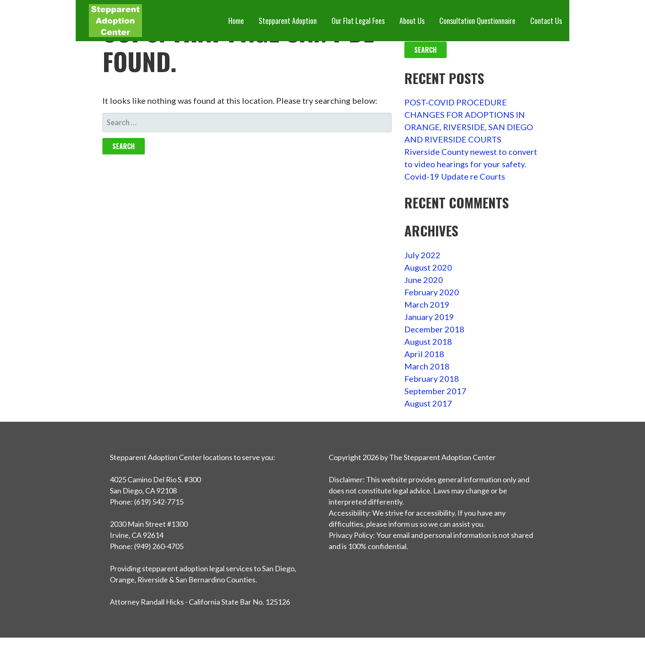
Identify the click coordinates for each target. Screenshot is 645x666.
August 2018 (428, 341)
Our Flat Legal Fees (358, 20)
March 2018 (427, 366)
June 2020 (423, 280)
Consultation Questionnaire (477, 20)
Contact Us (546, 20)
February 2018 (431, 378)
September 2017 (435, 391)
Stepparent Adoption (288, 20)
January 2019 (429, 317)
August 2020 (428, 267)
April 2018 (424, 354)
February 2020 (431, 292)
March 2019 (427, 304)
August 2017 (428, 403)
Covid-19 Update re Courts (454, 176)
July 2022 (422, 255)
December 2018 (434, 329)
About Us (412, 20)
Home (236, 20)
